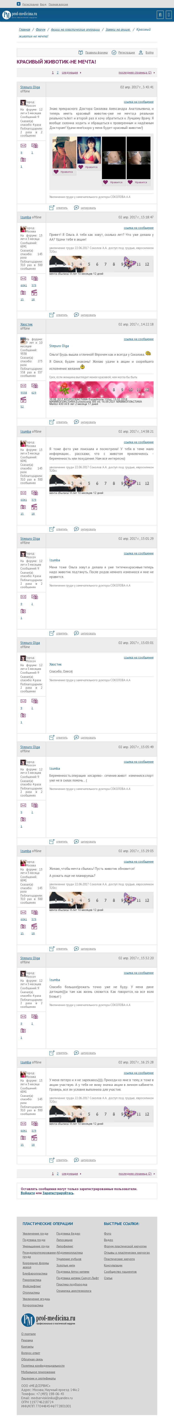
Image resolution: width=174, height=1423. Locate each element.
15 (24, 295)
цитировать (85, 208)
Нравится (63, 171)
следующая (70, 72)
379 (34, 281)
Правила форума (93, 53)
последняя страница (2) (135, 72)
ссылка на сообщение (139, 102)
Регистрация (30, 4)
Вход (43, 4)
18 (34, 295)
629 (34, 388)
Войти (146, 53)
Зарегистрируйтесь (58, 1193)
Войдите (28, 1193)
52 (24, 402)
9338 (24, 388)
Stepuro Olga (30, 87)
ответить (58, 208)
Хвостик (26, 324)
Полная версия (58, 4)
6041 (24, 281)
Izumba (25, 217)
